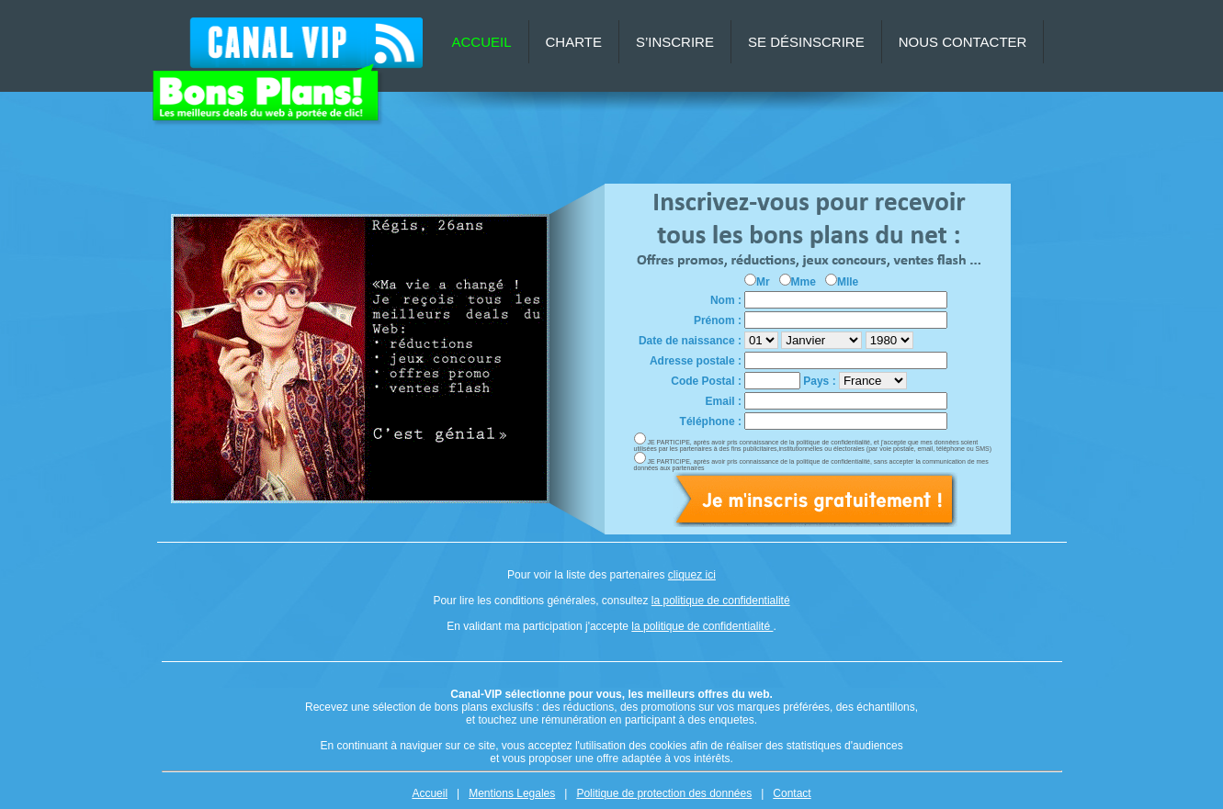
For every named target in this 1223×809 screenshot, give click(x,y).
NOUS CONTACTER (963, 42)
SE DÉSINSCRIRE (806, 42)
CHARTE (574, 42)
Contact (791, 793)
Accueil (429, 793)
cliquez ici (692, 574)
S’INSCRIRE (675, 42)
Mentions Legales (512, 793)
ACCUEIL (482, 42)
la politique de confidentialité (720, 600)
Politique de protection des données (664, 793)
